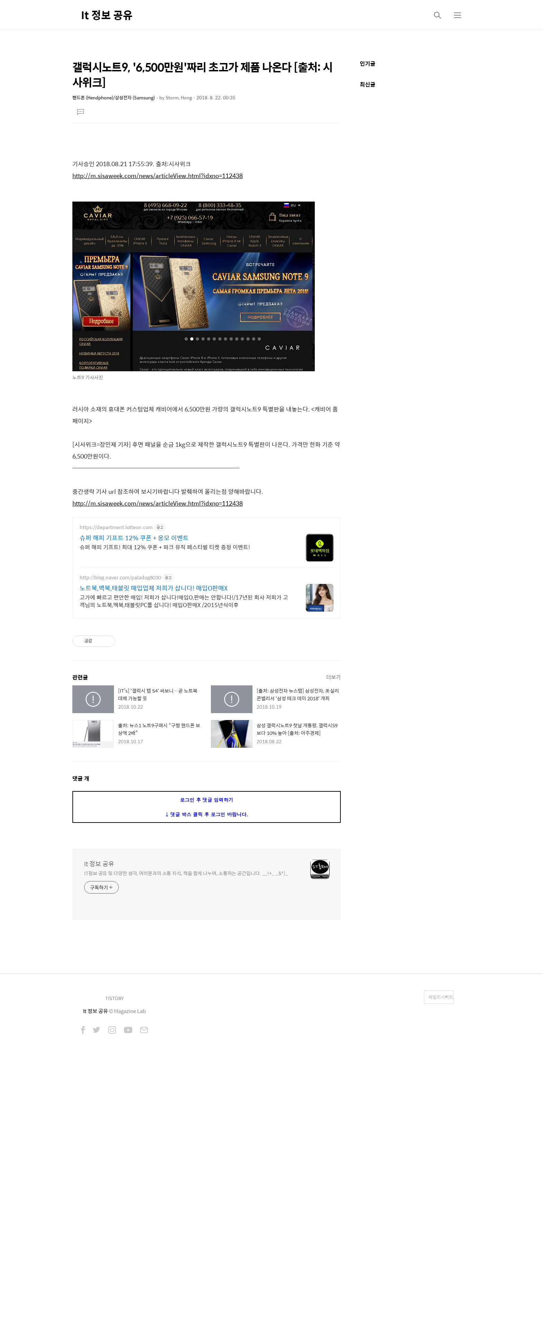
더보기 (333, 935)
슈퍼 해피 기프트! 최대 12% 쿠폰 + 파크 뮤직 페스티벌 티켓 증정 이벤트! (165, 644)
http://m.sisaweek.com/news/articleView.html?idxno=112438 (157, 272)
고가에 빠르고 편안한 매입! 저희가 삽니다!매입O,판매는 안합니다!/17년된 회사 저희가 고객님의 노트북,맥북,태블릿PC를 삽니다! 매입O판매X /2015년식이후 (184, 698)
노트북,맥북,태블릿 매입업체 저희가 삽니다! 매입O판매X (154, 685)
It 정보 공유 (107, 15)
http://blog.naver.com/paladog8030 (120, 674)
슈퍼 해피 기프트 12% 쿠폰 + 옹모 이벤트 (134, 635)
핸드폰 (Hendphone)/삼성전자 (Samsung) (113, 97)
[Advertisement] (206, 185)
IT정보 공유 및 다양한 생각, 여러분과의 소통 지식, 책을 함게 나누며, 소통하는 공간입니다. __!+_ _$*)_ (186, 1131)
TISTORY (114, 1256)
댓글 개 (80, 1036)
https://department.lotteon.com (116, 624)
